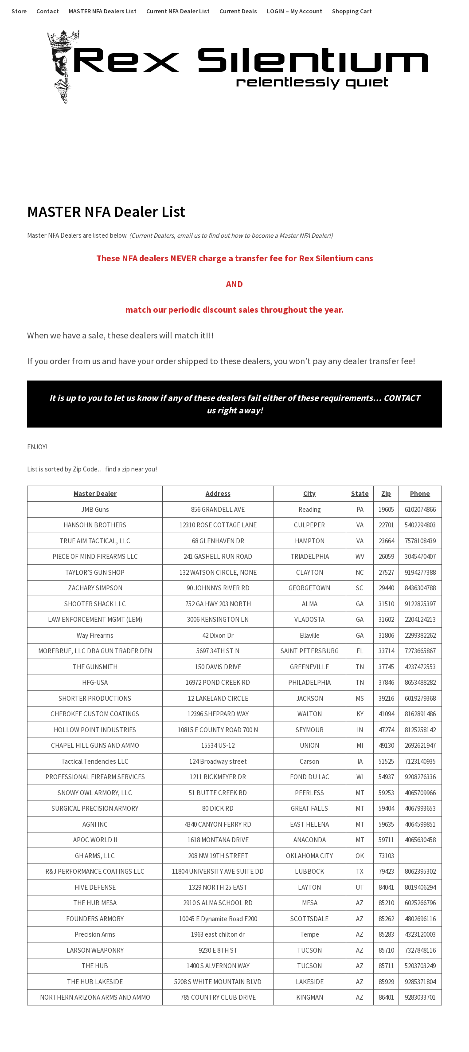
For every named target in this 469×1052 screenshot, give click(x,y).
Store (19, 11)
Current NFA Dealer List (178, 11)
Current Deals (238, 11)
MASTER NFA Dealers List (103, 11)
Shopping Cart (352, 11)
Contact (47, 11)
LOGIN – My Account (294, 11)
